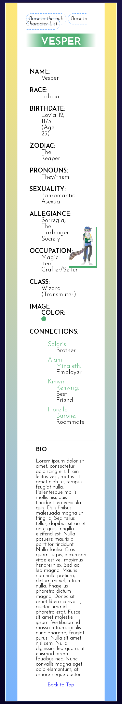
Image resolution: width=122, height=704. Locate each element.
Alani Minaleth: (64, 363)
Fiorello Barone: (62, 413)
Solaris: (57, 344)
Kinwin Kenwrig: (63, 385)
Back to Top (60, 685)
